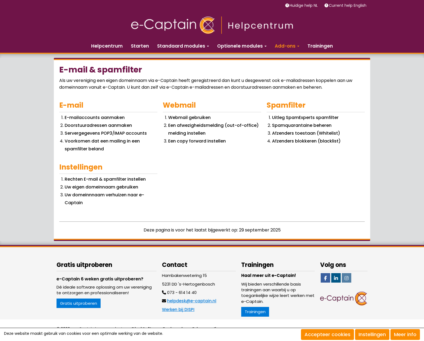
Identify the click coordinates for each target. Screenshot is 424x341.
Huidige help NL (304, 5)
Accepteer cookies (327, 334)
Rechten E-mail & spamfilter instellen (105, 179)
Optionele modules (242, 46)
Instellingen (80, 167)
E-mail (71, 105)
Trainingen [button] (255, 311)
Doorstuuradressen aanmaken (98, 125)
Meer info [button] (405, 334)
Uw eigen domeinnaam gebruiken (101, 187)
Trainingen (320, 46)
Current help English (348, 5)
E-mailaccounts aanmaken (95, 117)
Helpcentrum (107, 46)
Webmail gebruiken (189, 117)
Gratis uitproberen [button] (78, 303)
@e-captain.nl (191, 301)
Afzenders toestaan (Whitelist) (306, 133)
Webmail (179, 105)
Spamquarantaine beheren (302, 125)
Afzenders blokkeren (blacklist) (306, 141)
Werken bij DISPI (178, 309)
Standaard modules (183, 46)
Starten (140, 46)
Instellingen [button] (372, 334)
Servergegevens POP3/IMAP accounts (106, 133)
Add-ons (287, 46)
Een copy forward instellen (197, 141)
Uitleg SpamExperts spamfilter (305, 117)
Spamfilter (286, 105)
